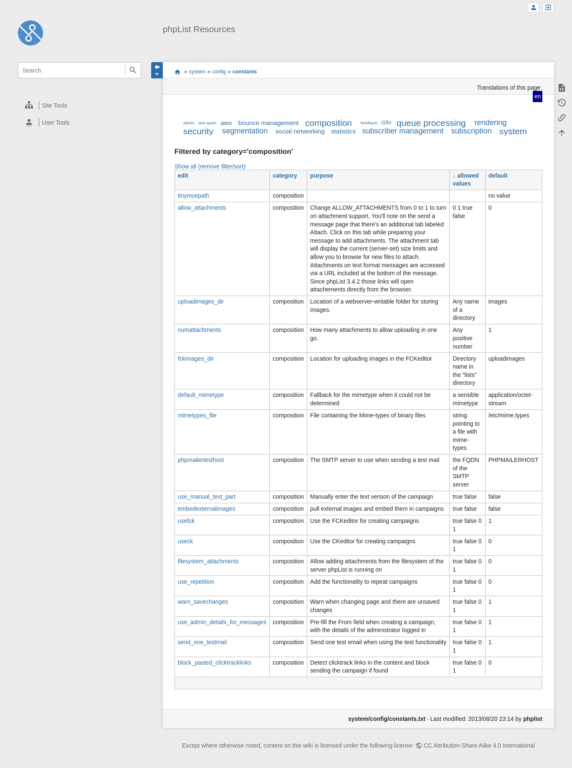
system (197, 72)
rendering (491, 122)
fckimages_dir (196, 358)
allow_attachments (202, 207)
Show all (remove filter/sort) (210, 166)
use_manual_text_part (207, 496)
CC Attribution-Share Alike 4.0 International (479, 745)
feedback (369, 122)
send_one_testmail (202, 642)
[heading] (80, 105)
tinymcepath (193, 195)
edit (183, 175)
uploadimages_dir (201, 301)
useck (185, 541)
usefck (186, 520)
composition (328, 123)
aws (226, 122)
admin (189, 122)
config (219, 72)
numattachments (199, 329)
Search (133, 70)
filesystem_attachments (208, 561)
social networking (299, 131)
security (198, 131)
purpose (321, 175)
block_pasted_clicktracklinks (214, 662)
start (177, 71)
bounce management (268, 122)
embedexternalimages (206, 508)
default (498, 175)
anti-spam (207, 122)
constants (245, 72)
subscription (471, 131)
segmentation (245, 131)
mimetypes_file (197, 415)
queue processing (431, 123)
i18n (386, 122)
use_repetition (196, 581)
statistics (343, 131)
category (285, 175)
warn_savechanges (203, 601)
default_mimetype (201, 395)
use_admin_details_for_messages (222, 622)
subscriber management (402, 131)
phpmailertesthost (201, 460)
